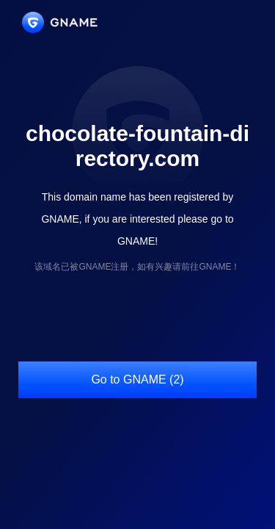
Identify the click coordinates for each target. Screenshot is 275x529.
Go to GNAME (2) (137, 379)
